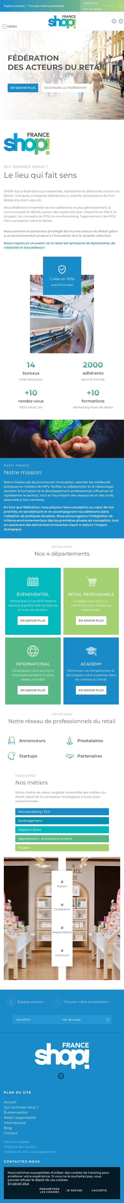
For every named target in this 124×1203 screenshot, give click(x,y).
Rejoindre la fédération (65, 88)
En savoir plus (18, 1183)
